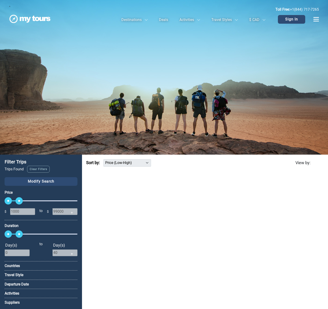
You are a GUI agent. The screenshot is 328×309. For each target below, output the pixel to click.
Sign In (291, 19)
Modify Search (41, 181)
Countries (12, 266)
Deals (163, 20)
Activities (189, 20)
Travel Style (14, 275)
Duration (11, 226)
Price (9, 192)
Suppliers (12, 302)
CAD (257, 20)
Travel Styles (224, 20)
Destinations (134, 20)
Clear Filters (38, 169)
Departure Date (17, 284)
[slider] (8, 200)
